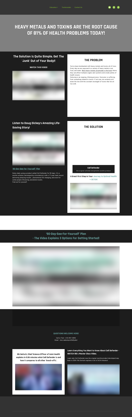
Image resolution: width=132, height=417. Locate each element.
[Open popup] (66, 222)
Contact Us (78, 7)
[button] (109, 7)
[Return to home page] (19, 7)
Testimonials (66, 7)
